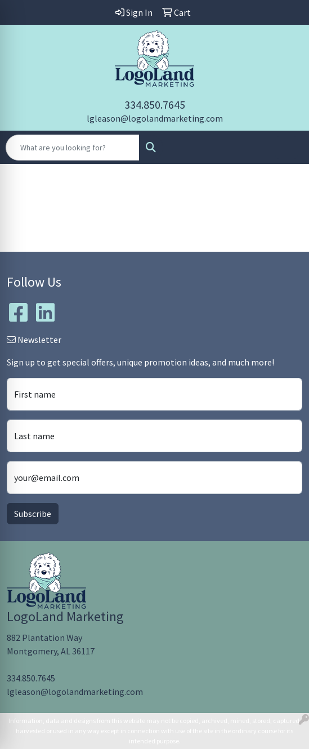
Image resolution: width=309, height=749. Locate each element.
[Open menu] (286, 147)
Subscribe (32, 513)
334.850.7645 (154, 104)
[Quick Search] (73, 147)
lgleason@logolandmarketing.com (155, 118)
